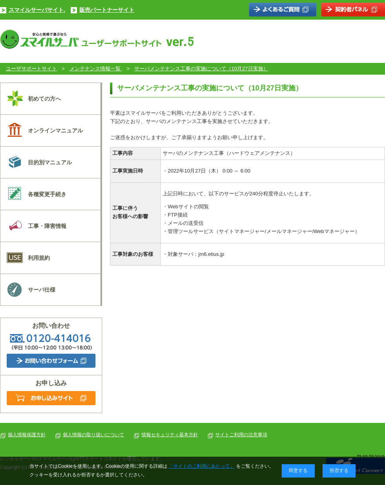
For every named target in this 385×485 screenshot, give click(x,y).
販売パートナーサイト (106, 10)
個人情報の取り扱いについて (93, 434)
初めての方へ (44, 99)
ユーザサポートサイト (31, 69)
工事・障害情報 (47, 226)
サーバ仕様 (41, 290)
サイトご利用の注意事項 (241, 434)
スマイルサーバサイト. (37, 10)
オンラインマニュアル (55, 130)
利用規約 (39, 258)
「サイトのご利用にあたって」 (202, 466)
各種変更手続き (47, 194)
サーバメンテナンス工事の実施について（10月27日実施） (201, 69)
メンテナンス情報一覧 (96, 69)
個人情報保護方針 (27, 434)
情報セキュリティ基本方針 (169, 434)
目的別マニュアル (50, 162)
